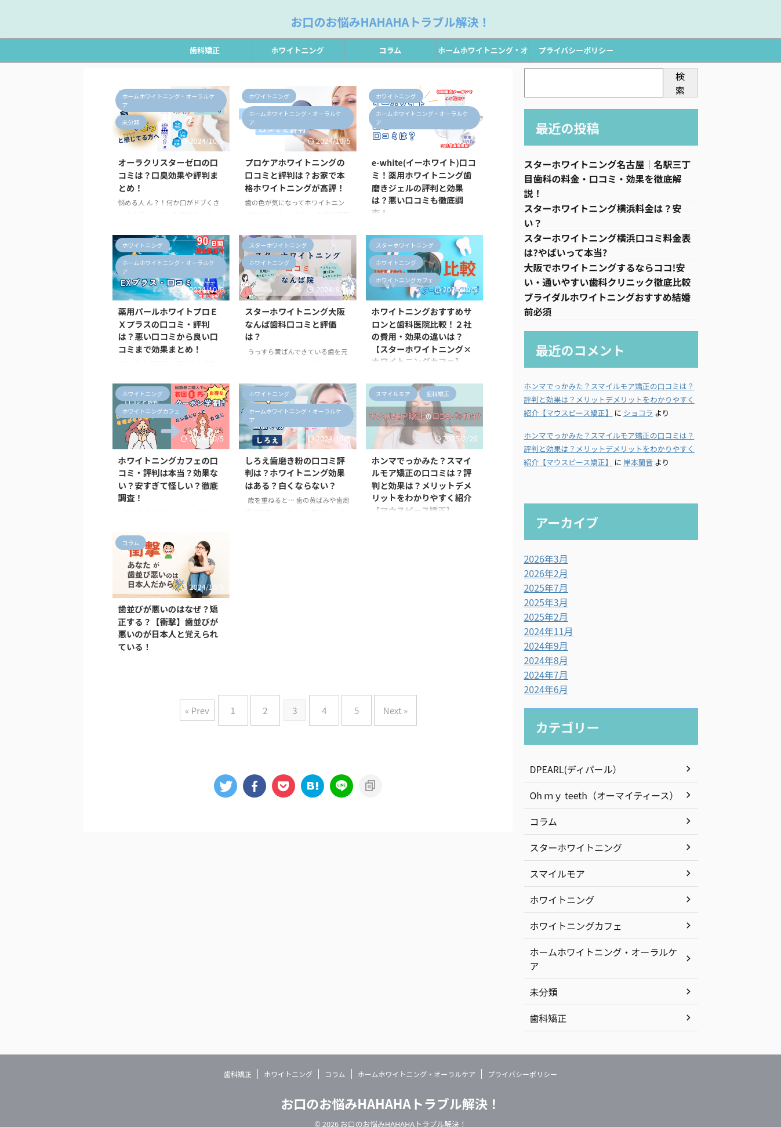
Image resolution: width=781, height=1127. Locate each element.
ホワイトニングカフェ (570, 926)
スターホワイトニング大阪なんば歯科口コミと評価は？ (295, 323)
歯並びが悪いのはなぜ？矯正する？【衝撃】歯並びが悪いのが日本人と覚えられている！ (168, 628)
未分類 (542, 978)
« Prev (211, 706)
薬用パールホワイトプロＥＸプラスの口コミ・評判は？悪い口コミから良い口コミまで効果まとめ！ (168, 330)
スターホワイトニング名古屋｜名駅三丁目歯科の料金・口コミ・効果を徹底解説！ (607, 180)
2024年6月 (543, 690)
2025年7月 (543, 593)
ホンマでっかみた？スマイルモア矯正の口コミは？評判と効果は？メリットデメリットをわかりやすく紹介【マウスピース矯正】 (422, 485)
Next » (384, 706)
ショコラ (638, 419)
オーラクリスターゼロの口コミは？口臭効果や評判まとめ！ (168, 174)
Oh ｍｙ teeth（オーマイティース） (595, 796)
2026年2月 (543, 579)
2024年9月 (543, 648)
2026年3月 (543, 565)
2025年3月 (543, 607)
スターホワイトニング (570, 848)
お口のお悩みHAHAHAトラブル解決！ (391, 21)
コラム (390, 50)
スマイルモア (554, 874)
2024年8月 (543, 662)
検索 (680, 83)
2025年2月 (543, 620)
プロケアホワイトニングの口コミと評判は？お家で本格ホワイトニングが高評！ (295, 174)
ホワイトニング (297, 50)
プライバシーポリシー (576, 50)
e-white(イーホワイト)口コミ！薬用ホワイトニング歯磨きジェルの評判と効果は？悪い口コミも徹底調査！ (424, 187)
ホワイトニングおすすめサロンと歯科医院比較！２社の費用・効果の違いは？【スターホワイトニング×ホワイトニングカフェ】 (422, 336)
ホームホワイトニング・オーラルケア (483, 53)
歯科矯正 (205, 50)
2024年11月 (546, 634)
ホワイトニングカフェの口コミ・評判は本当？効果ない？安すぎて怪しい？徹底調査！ (168, 479)
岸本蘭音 (638, 468)
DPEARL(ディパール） (570, 770)
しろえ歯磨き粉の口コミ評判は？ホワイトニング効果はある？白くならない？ (295, 472)
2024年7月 (543, 676)
